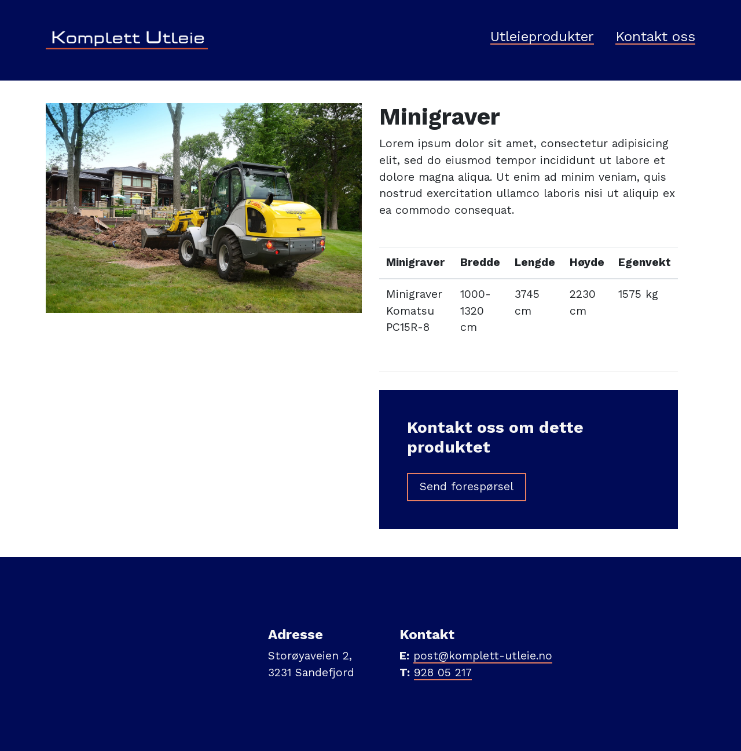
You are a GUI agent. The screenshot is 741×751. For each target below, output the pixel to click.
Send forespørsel (466, 486)
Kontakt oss (655, 37)
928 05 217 (443, 672)
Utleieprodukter (542, 37)
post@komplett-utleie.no (482, 655)
